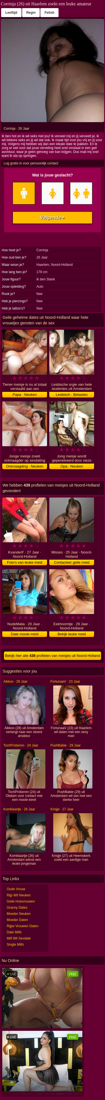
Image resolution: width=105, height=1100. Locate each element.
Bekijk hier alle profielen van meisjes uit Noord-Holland (52, 656)
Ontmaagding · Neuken (24, 466)
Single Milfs (15, 944)
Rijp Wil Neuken (19, 895)
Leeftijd (11, 13)
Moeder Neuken (19, 914)
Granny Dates (17, 908)
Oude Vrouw (16, 889)
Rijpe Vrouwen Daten (22, 926)
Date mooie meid (24, 634)
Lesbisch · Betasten (71, 394)
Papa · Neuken (25, 394)
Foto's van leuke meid (24, 562)
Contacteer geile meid (71, 562)
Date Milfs (14, 932)
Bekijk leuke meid (71, 634)
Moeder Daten (17, 920)
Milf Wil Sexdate (19, 938)
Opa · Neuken (71, 466)
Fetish (49, 13)
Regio (31, 13)
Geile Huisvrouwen (21, 901)
